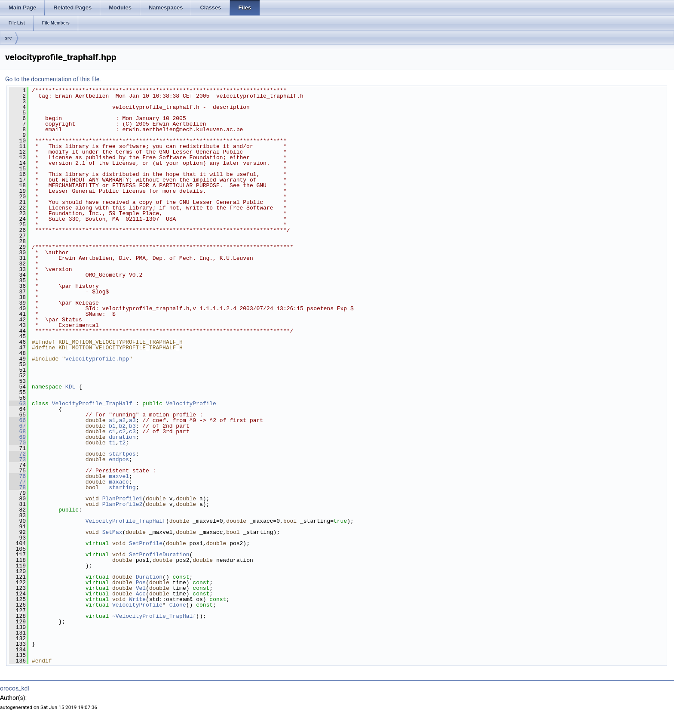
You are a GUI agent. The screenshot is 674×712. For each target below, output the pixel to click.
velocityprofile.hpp (97, 359)
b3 (132, 426)
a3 (132, 420)
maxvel (119, 476)
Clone (177, 605)
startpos (122, 454)
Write (137, 599)
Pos (141, 582)
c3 (132, 431)
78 (17, 487)
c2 (122, 431)
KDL (70, 387)
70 (17, 443)
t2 (122, 443)
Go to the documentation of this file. (53, 79)
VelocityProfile (191, 403)
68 (17, 431)
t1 (112, 443)
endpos (119, 459)
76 (17, 476)
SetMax (112, 532)
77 (17, 482)
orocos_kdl (14, 688)
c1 (112, 431)
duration (122, 437)
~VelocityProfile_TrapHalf (154, 616)
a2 (122, 420)
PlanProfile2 (122, 504)
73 (17, 459)
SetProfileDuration (159, 554)
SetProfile (145, 543)
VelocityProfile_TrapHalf (92, 403)
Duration (149, 577)
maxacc (119, 482)
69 (17, 437)
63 (17, 403)
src (8, 37)
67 (17, 426)
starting (122, 487)
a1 (112, 420)
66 (17, 420)
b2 (122, 426)
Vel (141, 588)
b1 (112, 426)
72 (17, 454)
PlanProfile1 (122, 498)
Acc (141, 594)
